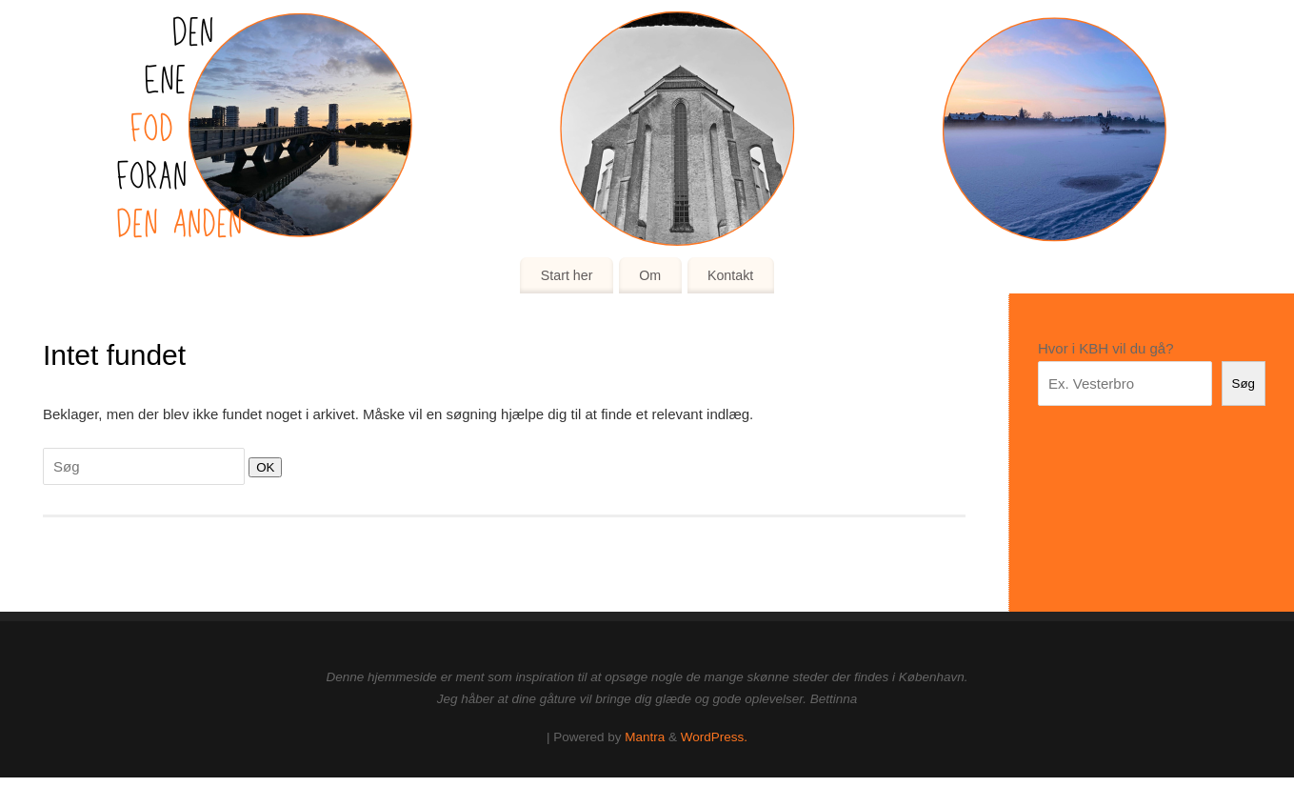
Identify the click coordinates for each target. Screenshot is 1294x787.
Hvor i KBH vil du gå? (1106, 348)
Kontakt (730, 275)
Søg (1243, 383)
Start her (567, 275)
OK (261, 466)
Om (650, 275)
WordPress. (714, 737)
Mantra (645, 737)
